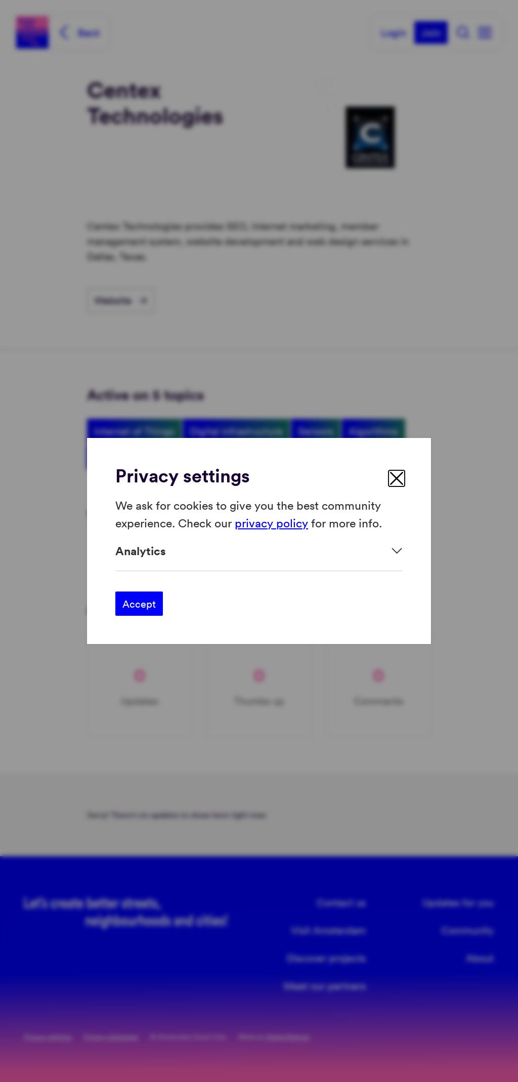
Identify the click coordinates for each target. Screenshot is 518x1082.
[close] (396, 478)
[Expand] (259, 550)
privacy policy (271, 522)
